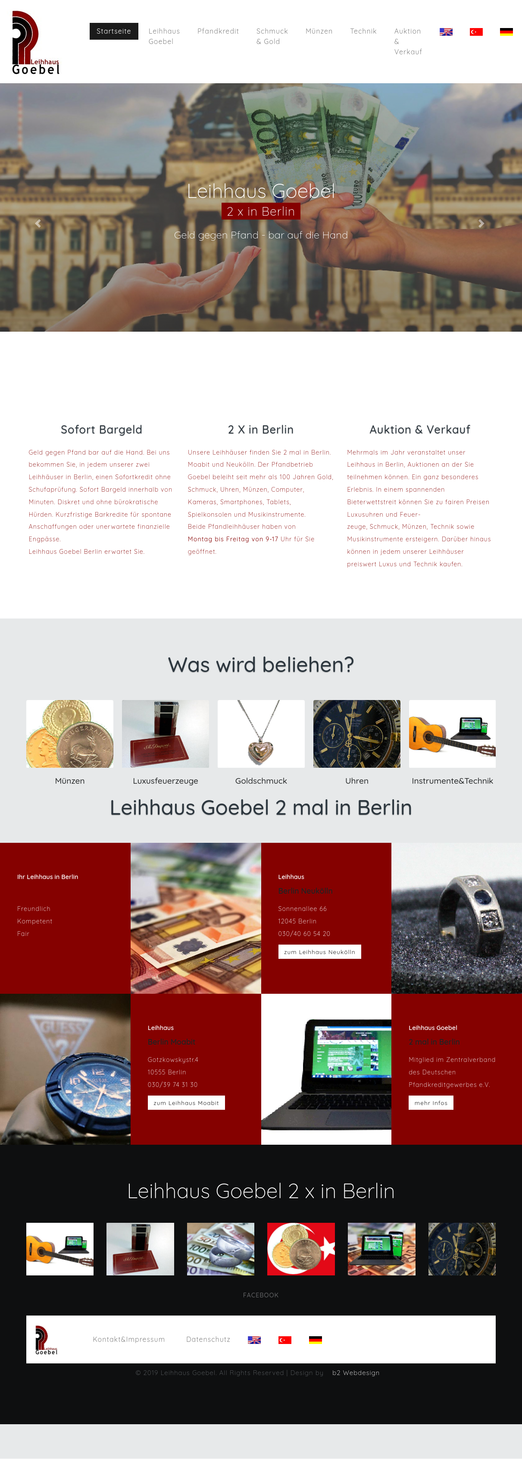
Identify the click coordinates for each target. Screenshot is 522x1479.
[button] (39, 223)
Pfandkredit (219, 31)
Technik (363, 31)
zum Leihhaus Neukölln (319, 951)
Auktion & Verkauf (408, 41)
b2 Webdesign (356, 1373)
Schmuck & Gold (273, 36)
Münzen (319, 31)
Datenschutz (208, 1339)
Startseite (117, 30)
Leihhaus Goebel (164, 36)
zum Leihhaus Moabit (186, 1102)
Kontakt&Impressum (132, 1339)
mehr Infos (431, 1102)
